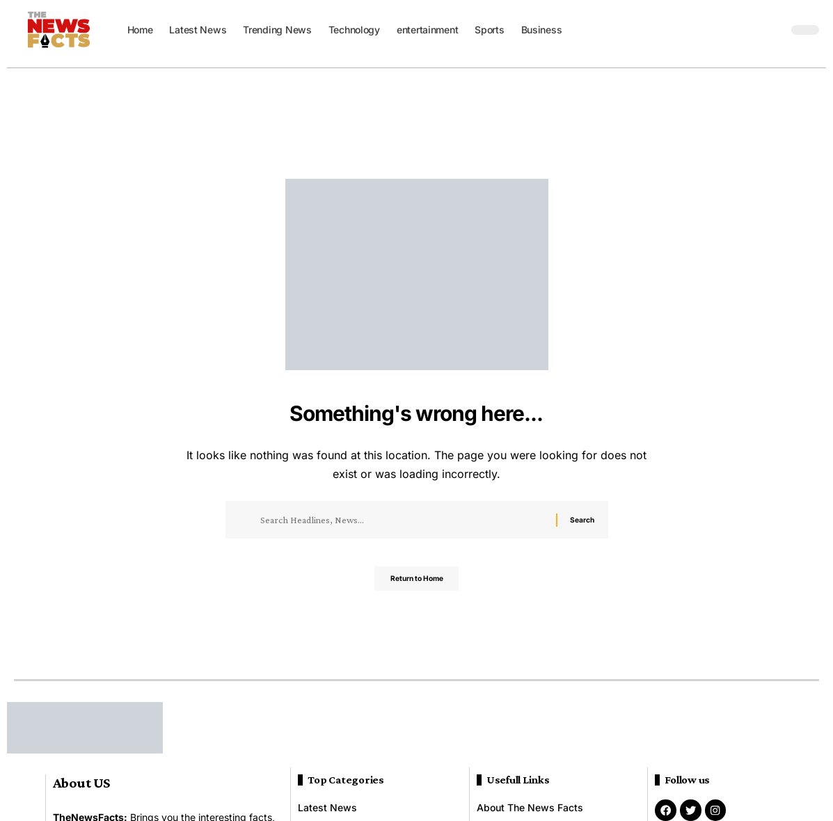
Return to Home (416, 582)
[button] (774, 30)
